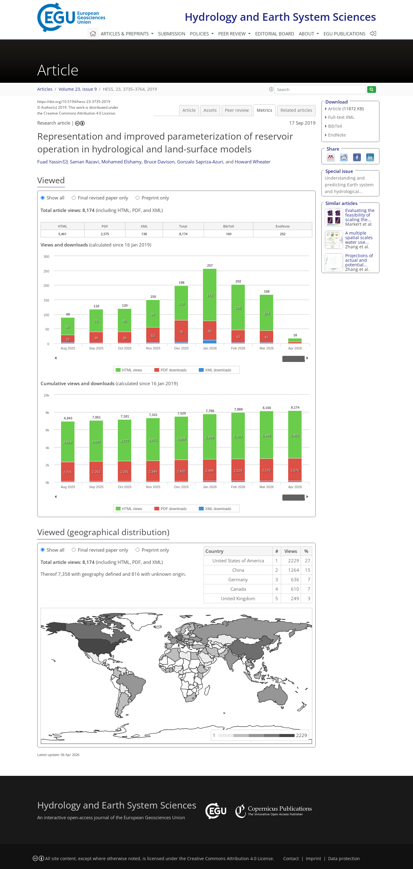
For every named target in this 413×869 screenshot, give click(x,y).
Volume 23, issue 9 (78, 89)
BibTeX (335, 126)
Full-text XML (341, 117)
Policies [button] (200, 34)
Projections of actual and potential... (359, 260)
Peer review (237, 110)
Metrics (264, 110)
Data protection (344, 858)
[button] (271, 89)
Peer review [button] (232, 34)
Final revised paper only (100, 198)
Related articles (296, 110)
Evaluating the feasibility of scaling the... (360, 214)
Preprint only (152, 198)
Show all (52, 198)
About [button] (307, 34)
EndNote (337, 135)
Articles (45, 89)
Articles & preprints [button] (125, 34)
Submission (171, 34)
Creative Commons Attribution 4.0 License (230, 858)
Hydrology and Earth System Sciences (280, 16)
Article (189, 110)
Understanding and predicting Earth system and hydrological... (349, 184)
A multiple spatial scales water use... (359, 237)
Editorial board (274, 34)
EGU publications (344, 34)
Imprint (313, 858)
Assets (210, 110)
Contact (291, 858)
